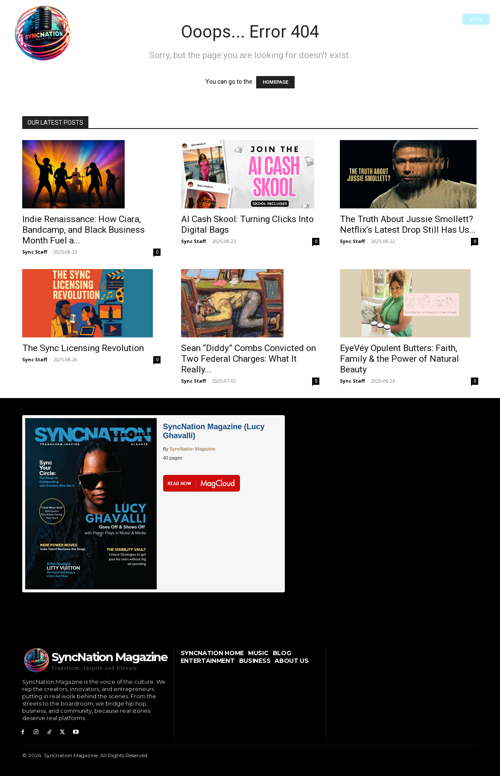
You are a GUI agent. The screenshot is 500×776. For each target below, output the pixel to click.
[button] (92, 19)
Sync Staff (34, 252)
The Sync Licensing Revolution (83, 348)
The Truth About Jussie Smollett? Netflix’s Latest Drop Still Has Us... (408, 224)
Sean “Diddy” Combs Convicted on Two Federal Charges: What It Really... (248, 359)
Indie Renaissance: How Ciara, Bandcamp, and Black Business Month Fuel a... (83, 230)
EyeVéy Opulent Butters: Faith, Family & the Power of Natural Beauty (399, 359)
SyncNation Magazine (192, 448)
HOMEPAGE (275, 82)
